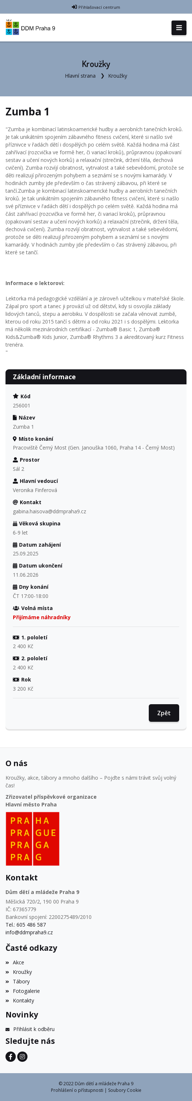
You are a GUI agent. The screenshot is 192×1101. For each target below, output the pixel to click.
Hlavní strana (80, 75)
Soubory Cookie (124, 1090)
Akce (14, 962)
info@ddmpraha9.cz (29, 932)
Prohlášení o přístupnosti (77, 1090)
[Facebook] (10, 1057)
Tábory (17, 981)
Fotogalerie (22, 990)
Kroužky (117, 75)
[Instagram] (22, 1057)
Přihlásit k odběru (30, 1029)
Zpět (164, 713)
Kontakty (19, 1000)
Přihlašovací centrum (99, 7)
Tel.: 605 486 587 (25, 924)
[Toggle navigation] (179, 28)
